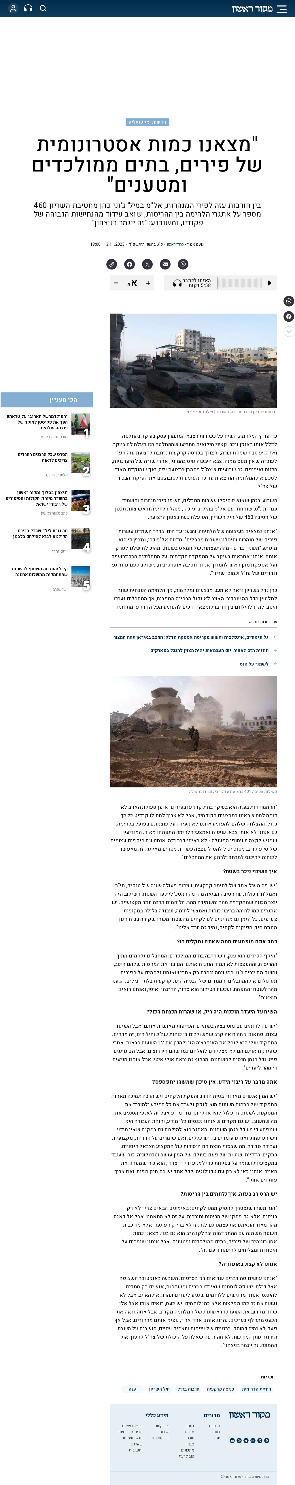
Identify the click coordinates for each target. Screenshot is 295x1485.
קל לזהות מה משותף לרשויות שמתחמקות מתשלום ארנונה (40, 572)
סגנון (190, 1444)
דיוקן (190, 1426)
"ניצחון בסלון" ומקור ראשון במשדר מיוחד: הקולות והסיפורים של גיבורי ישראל (37, 498)
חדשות (214, 1426)
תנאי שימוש (133, 1438)
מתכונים (187, 1450)
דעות (216, 1432)
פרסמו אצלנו (132, 1426)
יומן (217, 1438)
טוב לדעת (186, 1456)
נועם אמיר (195, 244)
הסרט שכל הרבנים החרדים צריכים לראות (43, 457)
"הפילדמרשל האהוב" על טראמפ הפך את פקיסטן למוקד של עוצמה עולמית (37, 422)
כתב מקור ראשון (54, 513)
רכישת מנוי (159, 1438)
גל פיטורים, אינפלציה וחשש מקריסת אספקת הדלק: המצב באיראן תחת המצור (191, 637)
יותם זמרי (60, 551)
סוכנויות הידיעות (54, 437)
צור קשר (162, 1426)
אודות (164, 1432)
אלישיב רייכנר (56, 475)
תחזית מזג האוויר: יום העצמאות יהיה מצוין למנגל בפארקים (209, 650)
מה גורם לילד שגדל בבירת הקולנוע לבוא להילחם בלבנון (40, 534)
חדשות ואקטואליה (147, 122)
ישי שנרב (60, 589)
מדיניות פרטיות (130, 1432)
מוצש (189, 1432)
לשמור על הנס (254, 664)
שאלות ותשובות (136, 1447)
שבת (190, 1438)
